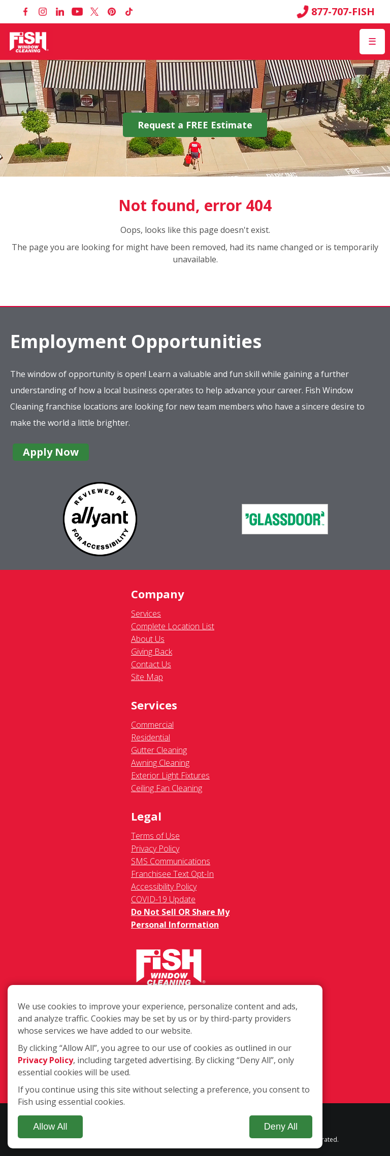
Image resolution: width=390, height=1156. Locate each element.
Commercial (152, 724)
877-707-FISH (336, 12)
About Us (148, 638)
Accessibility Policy (164, 886)
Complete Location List (172, 626)
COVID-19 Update (163, 899)
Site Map (147, 677)
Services (146, 613)
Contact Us (151, 664)
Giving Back (151, 651)
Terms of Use (155, 835)
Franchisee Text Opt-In (172, 873)
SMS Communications (170, 861)
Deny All (281, 1126)
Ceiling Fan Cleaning (166, 788)
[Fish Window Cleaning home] (29, 41)
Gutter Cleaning (159, 750)
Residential (150, 737)
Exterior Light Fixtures (170, 775)
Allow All (50, 1126)
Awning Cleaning (160, 762)
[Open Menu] (372, 41)
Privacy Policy (155, 848)
